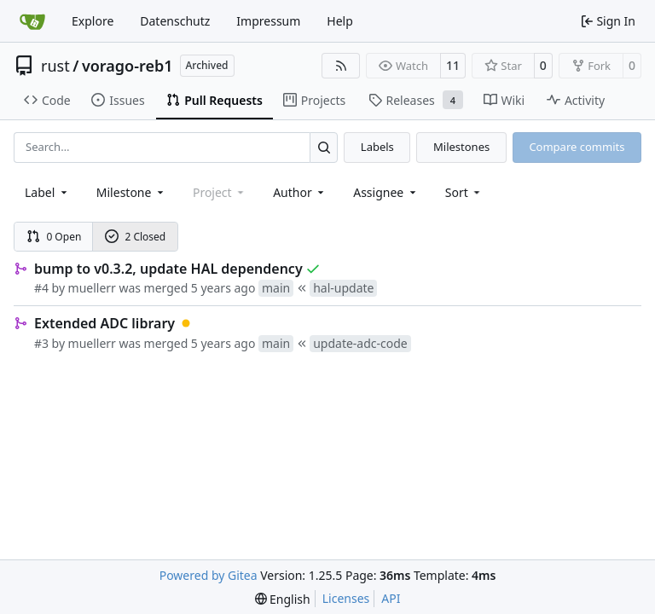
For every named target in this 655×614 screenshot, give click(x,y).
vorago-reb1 (127, 65)
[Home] (32, 21)
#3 (41, 343)
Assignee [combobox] (386, 192)
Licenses (346, 598)
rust (55, 65)
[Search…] (324, 147)
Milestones (461, 146)
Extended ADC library (104, 323)
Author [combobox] (300, 192)
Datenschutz (175, 21)
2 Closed (135, 236)
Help (340, 21)
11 (453, 65)
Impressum (268, 21)
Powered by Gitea (208, 575)
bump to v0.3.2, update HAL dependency (168, 268)
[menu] (464, 192)
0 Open (54, 236)
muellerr (92, 288)
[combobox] (47, 192)
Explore (92, 21)
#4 (41, 288)
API (390, 598)
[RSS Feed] (341, 65)
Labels (377, 146)
